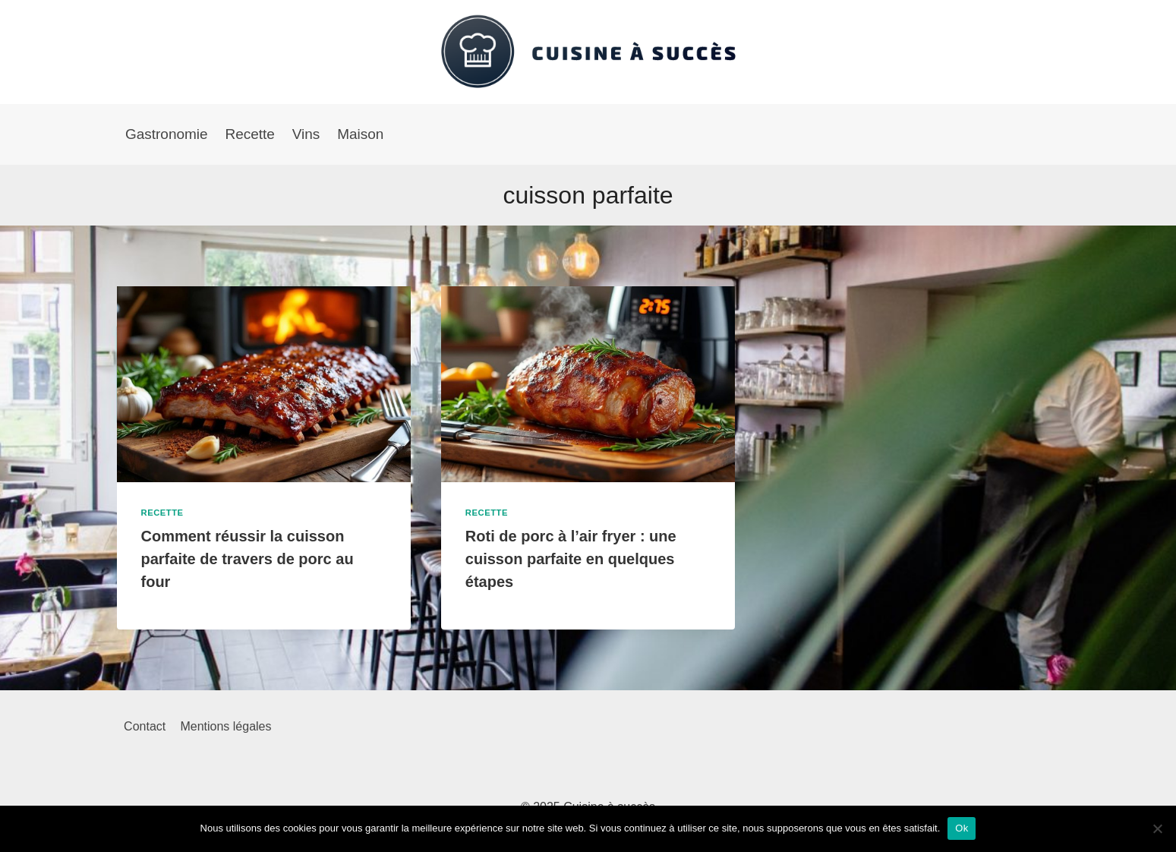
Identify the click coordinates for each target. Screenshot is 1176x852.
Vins (306, 134)
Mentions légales (225, 726)
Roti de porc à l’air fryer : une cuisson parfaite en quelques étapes (570, 559)
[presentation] (264, 384)
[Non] (1157, 828)
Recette (249, 134)
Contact (145, 726)
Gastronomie (166, 134)
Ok (961, 828)
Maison (360, 134)
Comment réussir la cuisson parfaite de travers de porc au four (247, 559)
